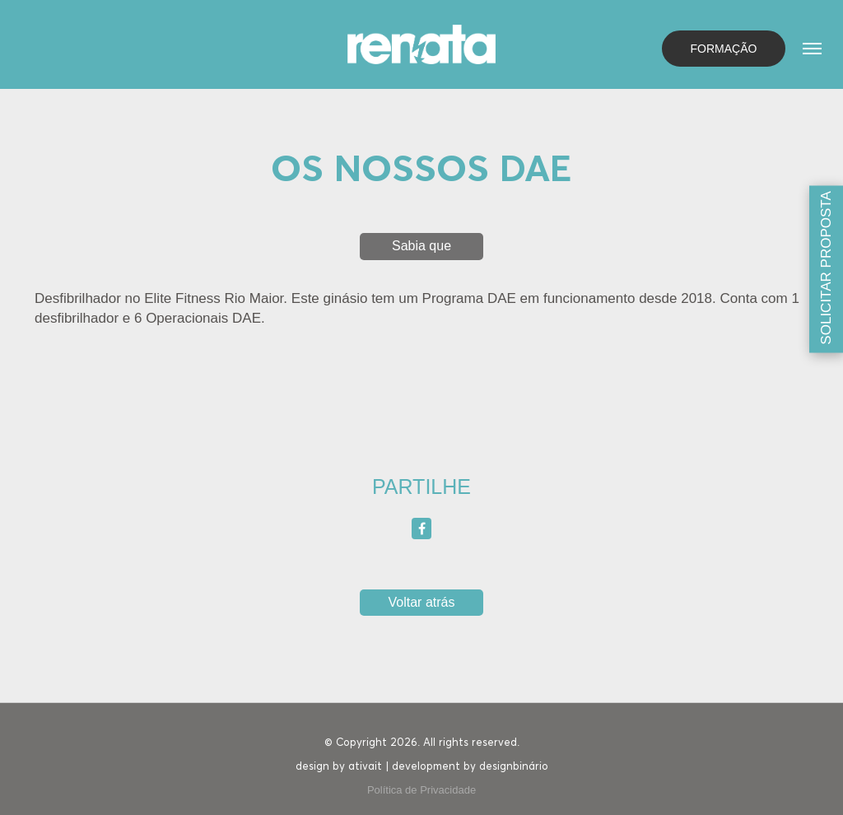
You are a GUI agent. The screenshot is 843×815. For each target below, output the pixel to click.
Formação (724, 48)
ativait (365, 766)
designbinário (513, 766)
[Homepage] (421, 43)
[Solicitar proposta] (826, 268)
